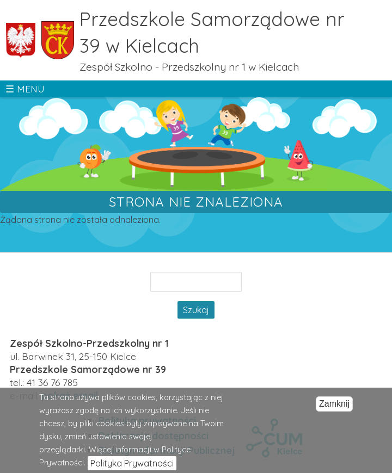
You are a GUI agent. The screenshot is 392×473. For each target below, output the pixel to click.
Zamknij (334, 409)
